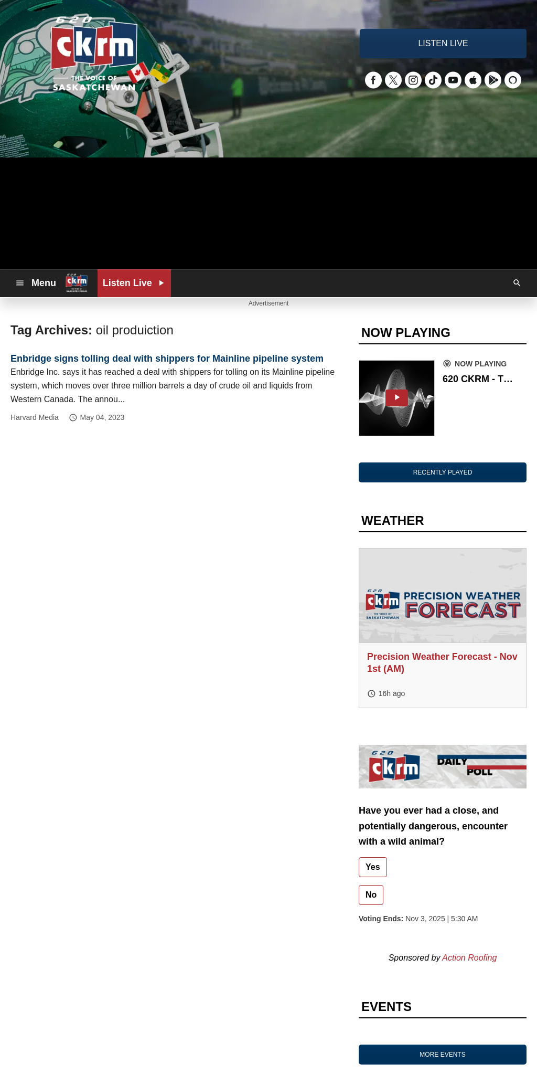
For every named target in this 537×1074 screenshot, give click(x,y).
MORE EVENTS (442, 1054)
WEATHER (392, 520)
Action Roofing (469, 957)
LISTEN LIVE (443, 43)
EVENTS (386, 1006)
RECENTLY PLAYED (442, 472)
